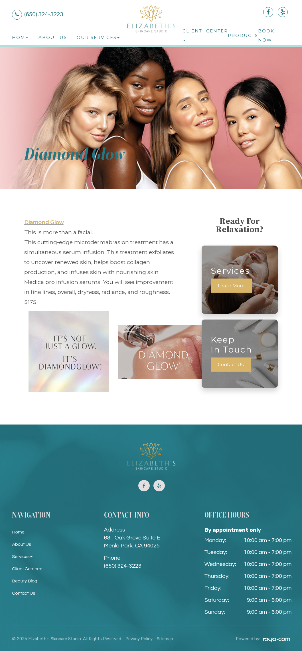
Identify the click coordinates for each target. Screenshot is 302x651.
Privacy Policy (139, 638)
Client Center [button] (28, 568)
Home (20, 37)
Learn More (232, 286)
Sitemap (165, 638)
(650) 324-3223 (122, 566)
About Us (52, 37)
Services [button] (23, 556)
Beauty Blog (26, 581)
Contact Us (232, 365)
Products (243, 35)
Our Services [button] (98, 37)
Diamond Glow (45, 222)
